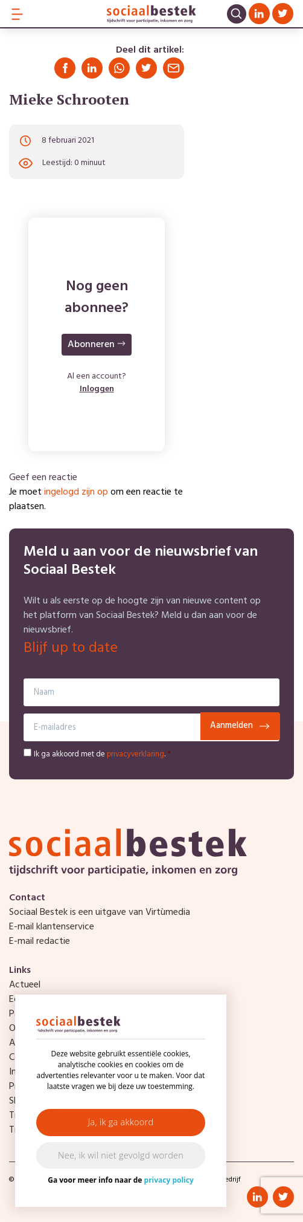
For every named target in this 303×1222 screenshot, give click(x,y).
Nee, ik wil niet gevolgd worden (120, 1155)
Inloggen (97, 389)
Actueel (24, 985)
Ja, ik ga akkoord (121, 1122)
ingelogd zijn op (76, 492)
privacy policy (169, 1180)
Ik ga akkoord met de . (102, 754)
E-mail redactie (39, 941)
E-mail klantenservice (51, 927)
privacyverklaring (135, 754)
